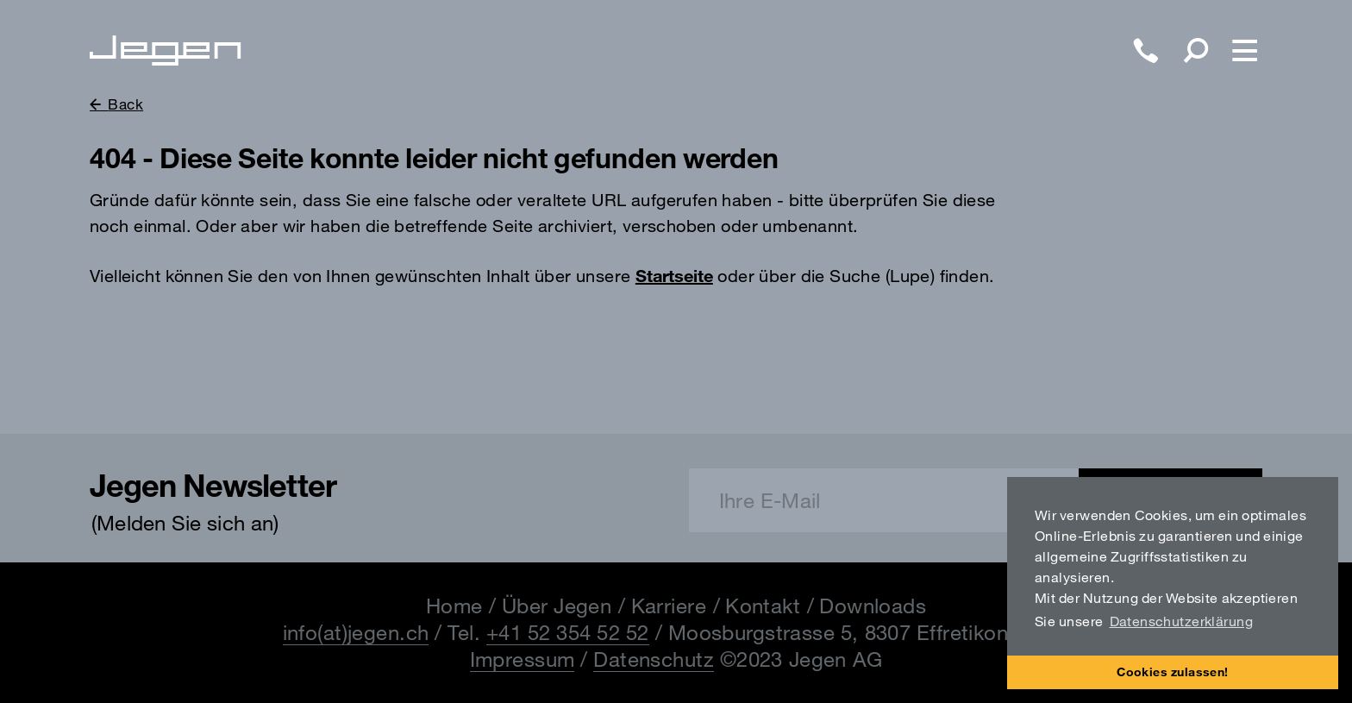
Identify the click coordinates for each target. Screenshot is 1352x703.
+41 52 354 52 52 (567, 632)
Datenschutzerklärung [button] (1182, 620)
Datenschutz (653, 659)
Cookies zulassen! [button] (1173, 671)
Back (125, 104)
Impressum (522, 659)
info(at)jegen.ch (356, 632)
